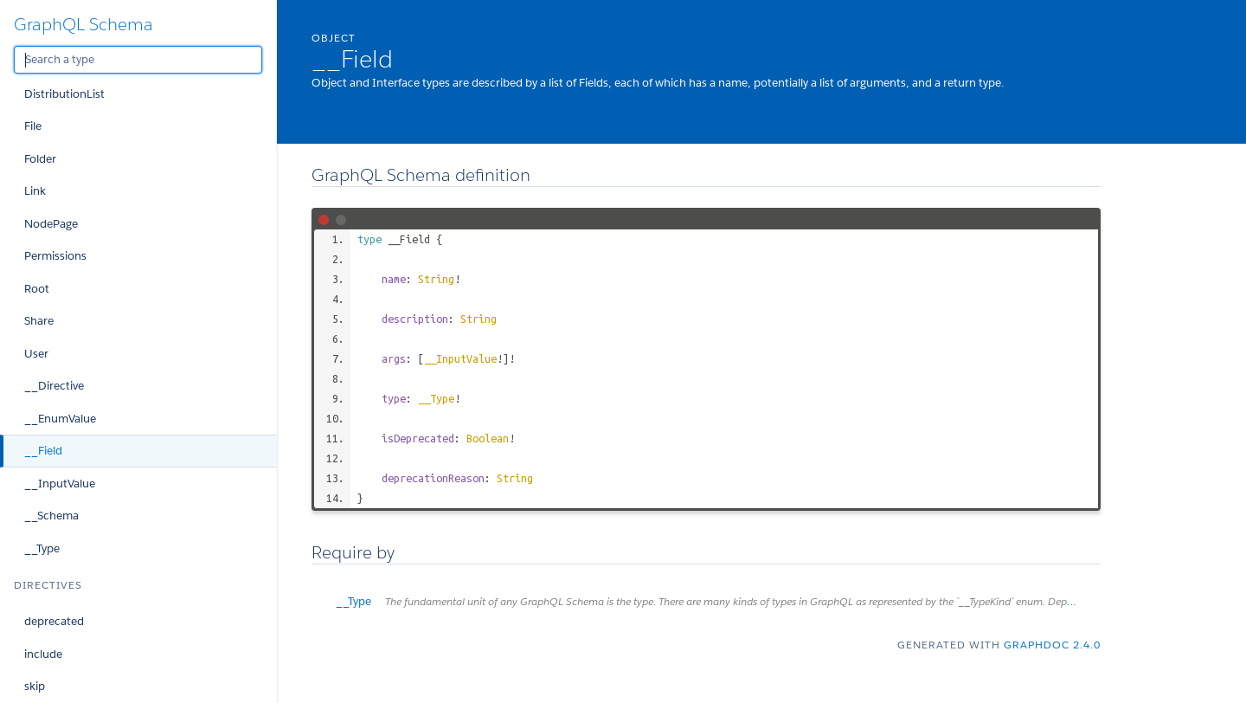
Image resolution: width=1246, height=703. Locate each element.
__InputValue (59, 483)
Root (36, 288)
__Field (43, 450)
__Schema (51, 515)
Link (35, 191)
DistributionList (64, 94)
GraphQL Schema (83, 24)
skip (34, 686)
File (33, 126)
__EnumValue (60, 418)
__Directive (54, 385)
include (43, 654)
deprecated (54, 621)
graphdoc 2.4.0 (1052, 644)
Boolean (487, 438)
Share (39, 320)
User (36, 353)
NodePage (51, 223)
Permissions (55, 255)
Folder (40, 159)
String (436, 279)
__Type (42, 548)
